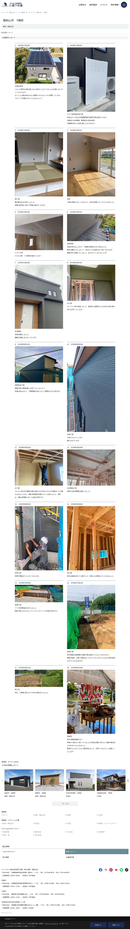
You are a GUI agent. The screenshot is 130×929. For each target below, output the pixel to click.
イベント (104, 4)
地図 (36, 872)
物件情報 (114, 4)
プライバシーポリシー (51, 923)
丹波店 (68, 815)
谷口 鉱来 (38, 835)
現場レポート (71, 851)
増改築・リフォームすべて (107, 823)
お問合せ (82, 4)
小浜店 (100, 815)
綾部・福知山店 (40, 815)
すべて (5, 815)
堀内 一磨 (6, 835)
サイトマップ (7, 913)
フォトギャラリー (9, 851)
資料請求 (93, 4)
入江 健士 (69, 832)
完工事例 (6, 857)
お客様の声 (70, 857)
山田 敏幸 (101, 832)
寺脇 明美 (6, 832)
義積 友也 (38, 832)
